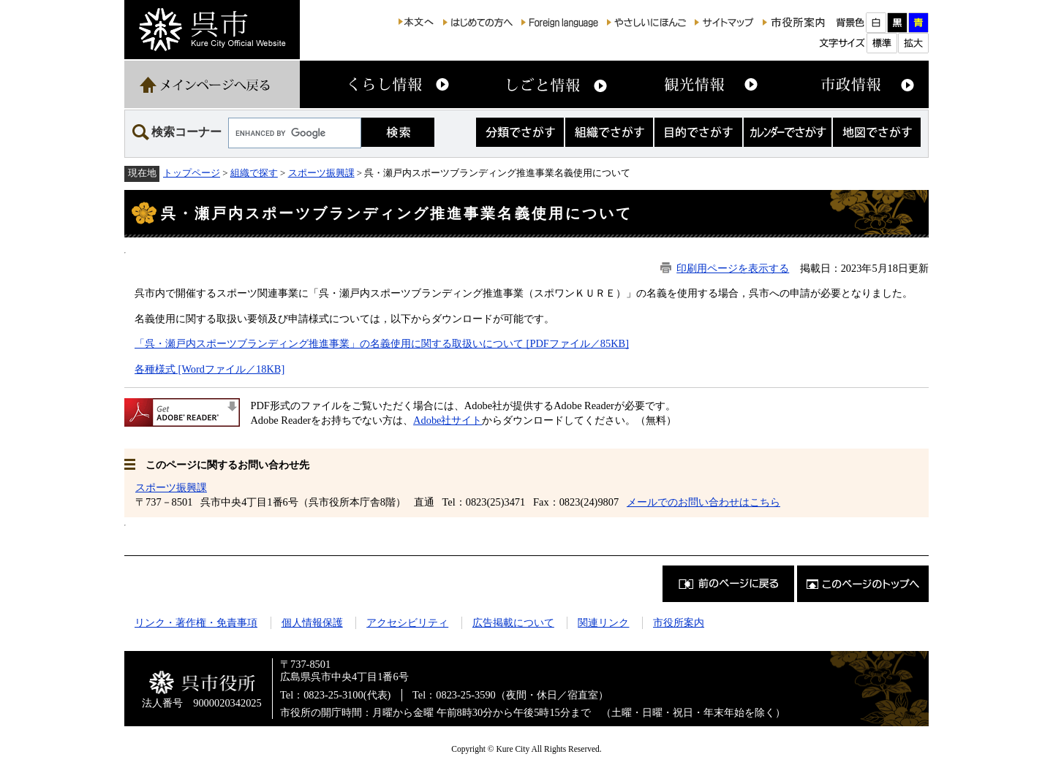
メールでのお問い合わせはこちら (703, 502)
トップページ (191, 172)
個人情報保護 (312, 622)
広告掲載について (513, 622)
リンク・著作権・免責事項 (196, 622)
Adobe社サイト (447, 420)
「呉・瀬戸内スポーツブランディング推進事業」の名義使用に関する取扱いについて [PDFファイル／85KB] (382, 343)
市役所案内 (678, 622)
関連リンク (603, 622)
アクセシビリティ (407, 622)
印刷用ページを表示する (732, 268)
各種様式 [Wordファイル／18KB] (209, 369)
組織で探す (254, 172)
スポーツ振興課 (321, 172)
